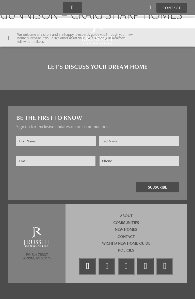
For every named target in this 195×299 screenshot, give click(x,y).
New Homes (126, 229)
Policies (126, 250)
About (126, 215)
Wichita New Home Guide (126, 243)
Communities (126, 222)
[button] (72, 8)
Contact (126, 236)
